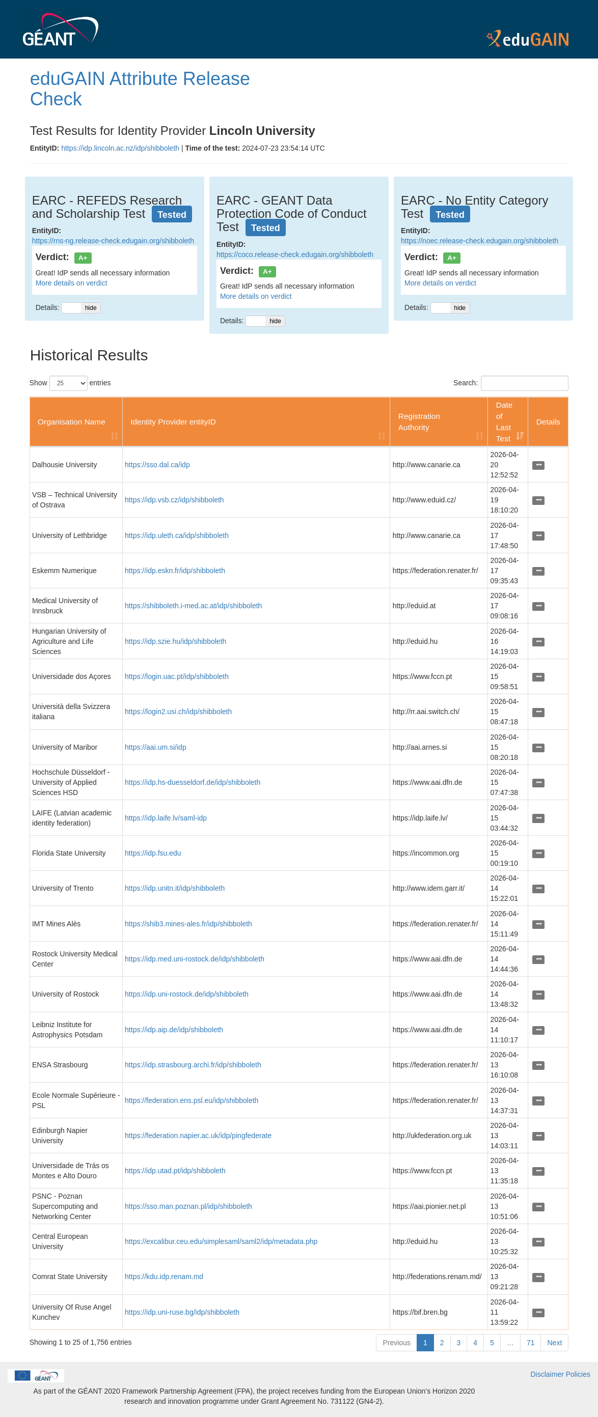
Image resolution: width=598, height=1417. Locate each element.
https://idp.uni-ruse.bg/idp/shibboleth (182, 1312)
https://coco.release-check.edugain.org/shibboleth (294, 254)
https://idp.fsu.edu (153, 853)
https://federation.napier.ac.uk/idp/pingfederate (198, 1135)
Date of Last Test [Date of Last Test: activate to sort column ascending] (504, 422)
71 (531, 1343)
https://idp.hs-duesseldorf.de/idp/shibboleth (192, 782)
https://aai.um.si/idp (155, 747)
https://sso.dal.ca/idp (157, 465)
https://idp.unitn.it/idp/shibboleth (175, 888)
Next (554, 1343)
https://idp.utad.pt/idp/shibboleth (175, 1171)
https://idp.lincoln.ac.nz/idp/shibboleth (120, 148)
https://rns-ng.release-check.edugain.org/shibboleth (113, 241)
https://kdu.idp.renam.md (164, 1276)
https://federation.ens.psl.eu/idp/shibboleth (191, 1100)
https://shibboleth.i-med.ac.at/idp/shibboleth (193, 606)
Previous (396, 1343)
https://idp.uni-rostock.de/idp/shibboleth (187, 994)
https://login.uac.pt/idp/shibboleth (177, 676)
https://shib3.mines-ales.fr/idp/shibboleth (188, 924)
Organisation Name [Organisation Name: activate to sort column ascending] (71, 421)
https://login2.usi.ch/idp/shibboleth (178, 711)
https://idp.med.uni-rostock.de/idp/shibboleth (194, 959)
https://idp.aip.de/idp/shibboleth (174, 1030)
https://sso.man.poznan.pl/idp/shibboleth (188, 1206)
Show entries (70, 383)
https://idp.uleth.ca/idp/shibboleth (177, 535)
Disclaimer (547, 1374)
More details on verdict (71, 283)
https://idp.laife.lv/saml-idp (166, 818)
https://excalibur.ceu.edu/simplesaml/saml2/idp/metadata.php (221, 1241)
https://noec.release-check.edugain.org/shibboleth (479, 241)
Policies (578, 1374)
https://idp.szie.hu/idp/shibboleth (175, 641)
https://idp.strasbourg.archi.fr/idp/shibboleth (193, 1065)
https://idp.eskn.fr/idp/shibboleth (175, 570)
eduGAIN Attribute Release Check (140, 88)
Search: (510, 383)
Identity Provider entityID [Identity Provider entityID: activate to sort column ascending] (173, 421)
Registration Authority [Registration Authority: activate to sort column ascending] (419, 422)
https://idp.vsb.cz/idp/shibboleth (174, 500)
